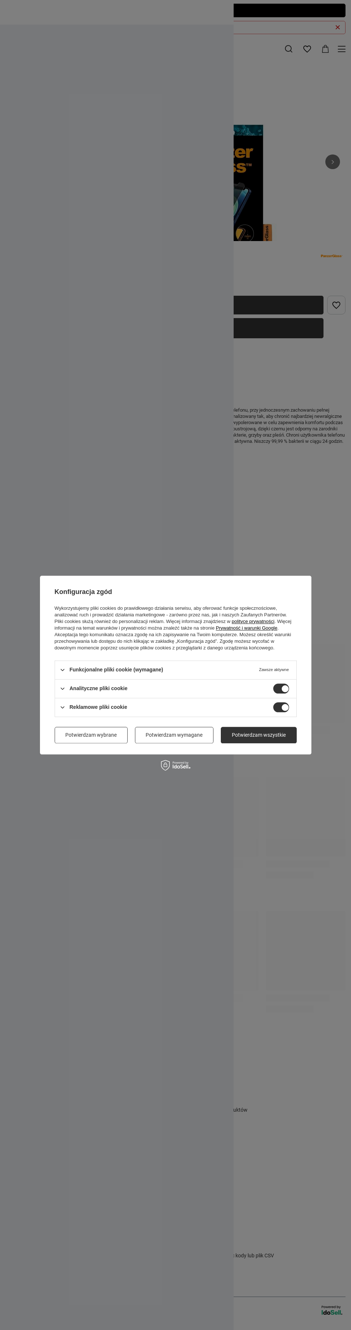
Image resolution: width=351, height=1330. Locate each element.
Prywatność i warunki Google (247, 628)
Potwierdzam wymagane (174, 735)
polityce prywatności (253, 621)
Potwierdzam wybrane (91, 735)
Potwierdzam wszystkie (259, 735)
